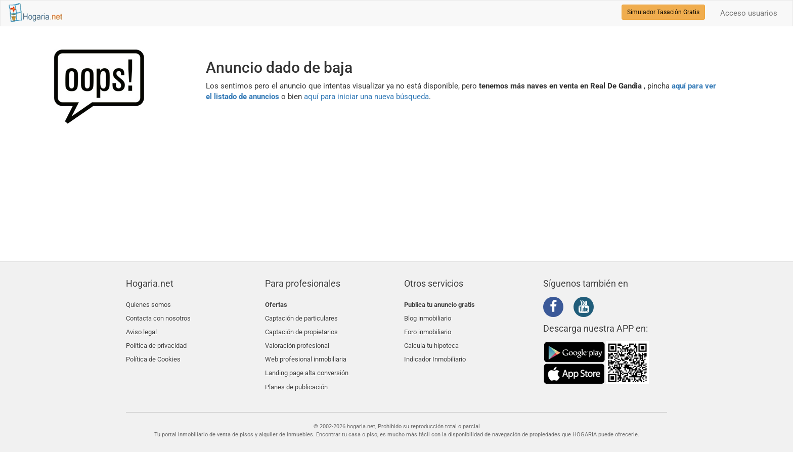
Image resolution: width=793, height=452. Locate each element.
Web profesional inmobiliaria (305, 352)
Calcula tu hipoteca (431, 340)
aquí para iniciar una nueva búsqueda (366, 96)
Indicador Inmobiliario (435, 352)
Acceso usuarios (748, 13)
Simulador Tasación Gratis (663, 12)
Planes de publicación (296, 376)
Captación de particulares (301, 316)
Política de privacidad (156, 340)
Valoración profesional (297, 340)
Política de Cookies (153, 352)
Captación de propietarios (301, 328)
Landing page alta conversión (306, 364)
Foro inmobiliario (427, 328)
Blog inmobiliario (427, 316)
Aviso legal (141, 328)
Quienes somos (148, 304)
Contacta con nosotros (158, 316)
